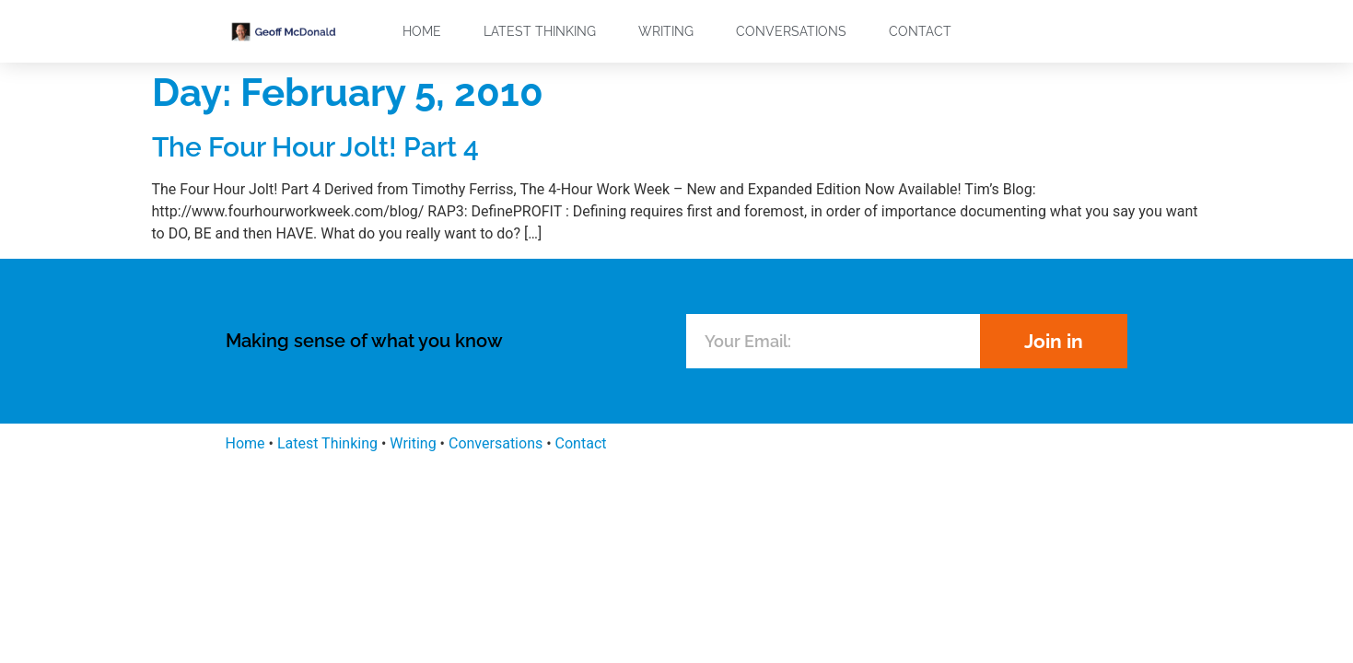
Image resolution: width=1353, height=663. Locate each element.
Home (421, 31)
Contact (920, 31)
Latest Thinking (540, 31)
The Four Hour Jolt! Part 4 (315, 147)
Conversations (791, 31)
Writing (666, 31)
